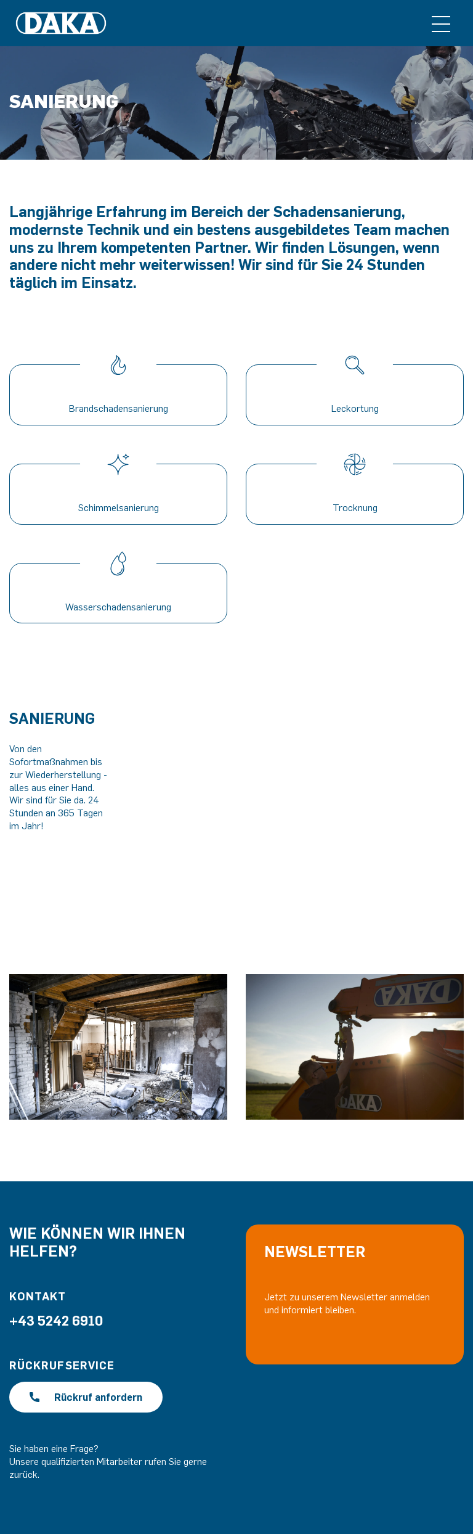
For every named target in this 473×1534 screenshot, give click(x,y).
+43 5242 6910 (56, 1320)
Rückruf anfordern (86, 1397)
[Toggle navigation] (441, 23)
